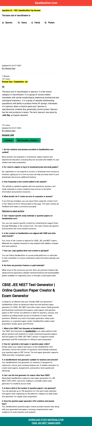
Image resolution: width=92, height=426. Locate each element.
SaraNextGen (30, 331)
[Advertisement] (30, 44)
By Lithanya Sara (8, 68)
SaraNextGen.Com (46, 3)
